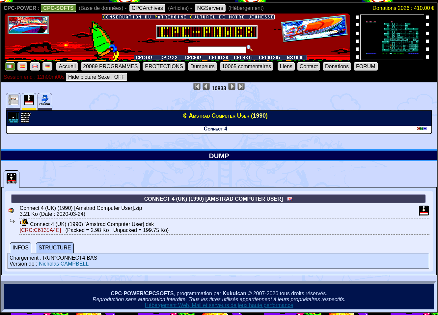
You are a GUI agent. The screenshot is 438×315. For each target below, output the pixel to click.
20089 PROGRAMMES (110, 66)
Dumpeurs (202, 66)
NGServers (210, 8)
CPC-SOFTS (58, 8)
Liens (286, 66)
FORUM (365, 66)
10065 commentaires (246, 66)
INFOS (21, 247)
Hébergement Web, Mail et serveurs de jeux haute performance (219, 305)
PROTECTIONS (164, 66)
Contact (309, 66)
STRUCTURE (55, 247)
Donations (337, 66)
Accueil (67, 66)
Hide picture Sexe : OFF (96, 77)
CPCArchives (147, 8)
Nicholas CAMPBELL (64, 264)
